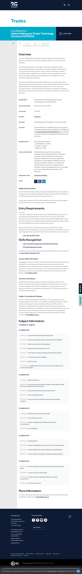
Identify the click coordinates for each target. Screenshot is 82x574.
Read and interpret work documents (45, 350)
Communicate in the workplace (45, 359)
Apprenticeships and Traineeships (51, 132)
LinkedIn (45, 181)
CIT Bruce (39, 117)
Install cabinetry (45, 443)
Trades (37, 43)
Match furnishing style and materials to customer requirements (45, 483)
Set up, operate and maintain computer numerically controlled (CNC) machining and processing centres (45, 387)
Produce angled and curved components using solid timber (45, 453)
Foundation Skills (45, 275)
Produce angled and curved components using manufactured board (45, 473)
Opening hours (15, 549)
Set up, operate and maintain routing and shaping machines (45, 459)
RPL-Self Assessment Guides (34, 249)
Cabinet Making (47, 43)
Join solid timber (45, 430)
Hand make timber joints (45, 420)
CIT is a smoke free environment (16, 540)
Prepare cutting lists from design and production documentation (45, 425)
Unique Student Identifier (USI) (35, 255)
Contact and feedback (17, 559)
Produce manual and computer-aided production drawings (45, 342)
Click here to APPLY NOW (33, 238)
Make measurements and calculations (45, 346)
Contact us (15, 521)
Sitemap (25, 561)
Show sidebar (13, 43)
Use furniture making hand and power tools (45, 337)
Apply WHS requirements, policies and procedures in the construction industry (45, 369)
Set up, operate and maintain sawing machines (45, 392)
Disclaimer (56, 559)
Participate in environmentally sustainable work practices (45, 355)
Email (37, 181)
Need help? (39, 533)
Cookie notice (39, 559)
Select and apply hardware (45, 397)
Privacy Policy (30, 559)
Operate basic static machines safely (45, 415)
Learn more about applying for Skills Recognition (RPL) (42, 246)
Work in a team (45, 363)
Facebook (41, 181)
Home (21, 43)
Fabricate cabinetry (45, 382)
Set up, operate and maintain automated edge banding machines (45, 402)
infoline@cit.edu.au (34, 317)
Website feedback (16, 561)
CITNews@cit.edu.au (17, 546)
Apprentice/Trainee (42, 175)
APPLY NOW (65, 33)
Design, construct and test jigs (45, 478)
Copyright (49, 559)
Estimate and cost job (45, 489)
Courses (29, 43)
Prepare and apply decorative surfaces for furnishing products (45, 448)
